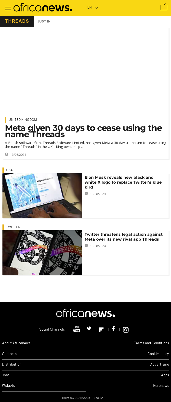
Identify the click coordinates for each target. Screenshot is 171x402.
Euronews (161, 386)
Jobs (6, 375)
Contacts (9, 354)
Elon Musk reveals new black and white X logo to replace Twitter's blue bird (123, 182)
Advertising (159, 365)
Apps (165, 375)
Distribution (11, 365)
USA (9, 170)
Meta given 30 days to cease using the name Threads (83, 131)
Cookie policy (158, 354)
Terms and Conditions (151, 343)
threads (17, 21)
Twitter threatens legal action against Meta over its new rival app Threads (124, 237)
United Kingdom (23, 120)
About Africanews (16, 343)
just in (44, 21)
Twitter (13, 227)
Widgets (8, 386)
